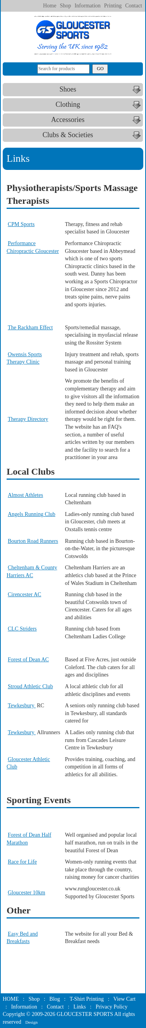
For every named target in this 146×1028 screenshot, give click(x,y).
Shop (65, 6)
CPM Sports (21, 224)
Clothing (99, 105)
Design (31, 1022)
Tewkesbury (22, 705)
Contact (133, 6)
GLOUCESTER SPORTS (85, 1014)
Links (80, 1007)
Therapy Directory (28, 419)
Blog (54, 999)
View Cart (124, 999)
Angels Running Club (31, 514)
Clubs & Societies (92, 135)
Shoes (101, 89)
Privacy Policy (111, 1007)
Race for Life (22, 862)
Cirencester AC (24, 594)
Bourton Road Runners (33, 541)
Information (87, 6)
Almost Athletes (25, 495)
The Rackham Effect (30, 327)
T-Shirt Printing (87, 999)
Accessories (97, 120)
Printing (112, 6)
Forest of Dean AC (28, 659)
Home (49, 6)
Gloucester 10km (26, 893)
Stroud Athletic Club (30, 686)
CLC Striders (22, 629)
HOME (11, 999)
